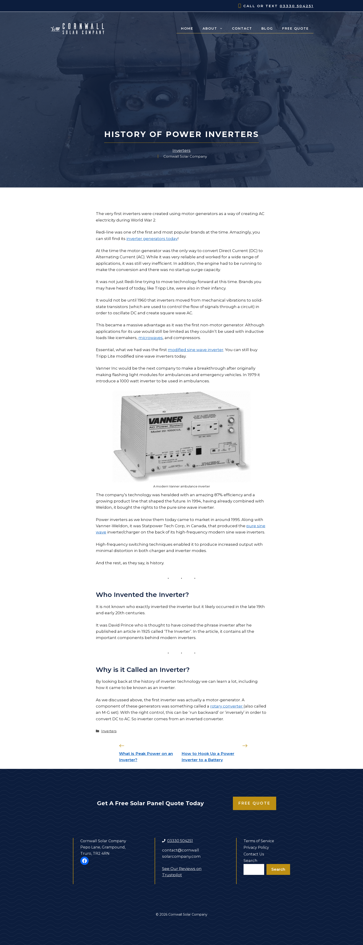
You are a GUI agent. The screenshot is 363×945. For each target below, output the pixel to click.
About (215, 28)
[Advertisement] (181, 94)
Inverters (181, 150)
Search (250, 860)
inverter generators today (152, 238)
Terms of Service (259, 841)
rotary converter (227, 706)
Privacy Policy (256, 847)
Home (187, 28)
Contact (242, 28)
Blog (267, 28)
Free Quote (295, 28)
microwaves (150, 337)
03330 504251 (296, 6)
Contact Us (254, 854)
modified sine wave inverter (195, 349)
